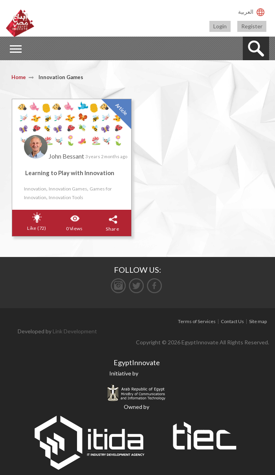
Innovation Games (68, 189)
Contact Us (232, 321)
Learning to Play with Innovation (69, 172)
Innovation (35, 189)
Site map (258, 321)
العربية (245, 11)
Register (251, 26)
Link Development (75, 331)
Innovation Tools (66, 197)
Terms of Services (196, 321)
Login (220, 26)
